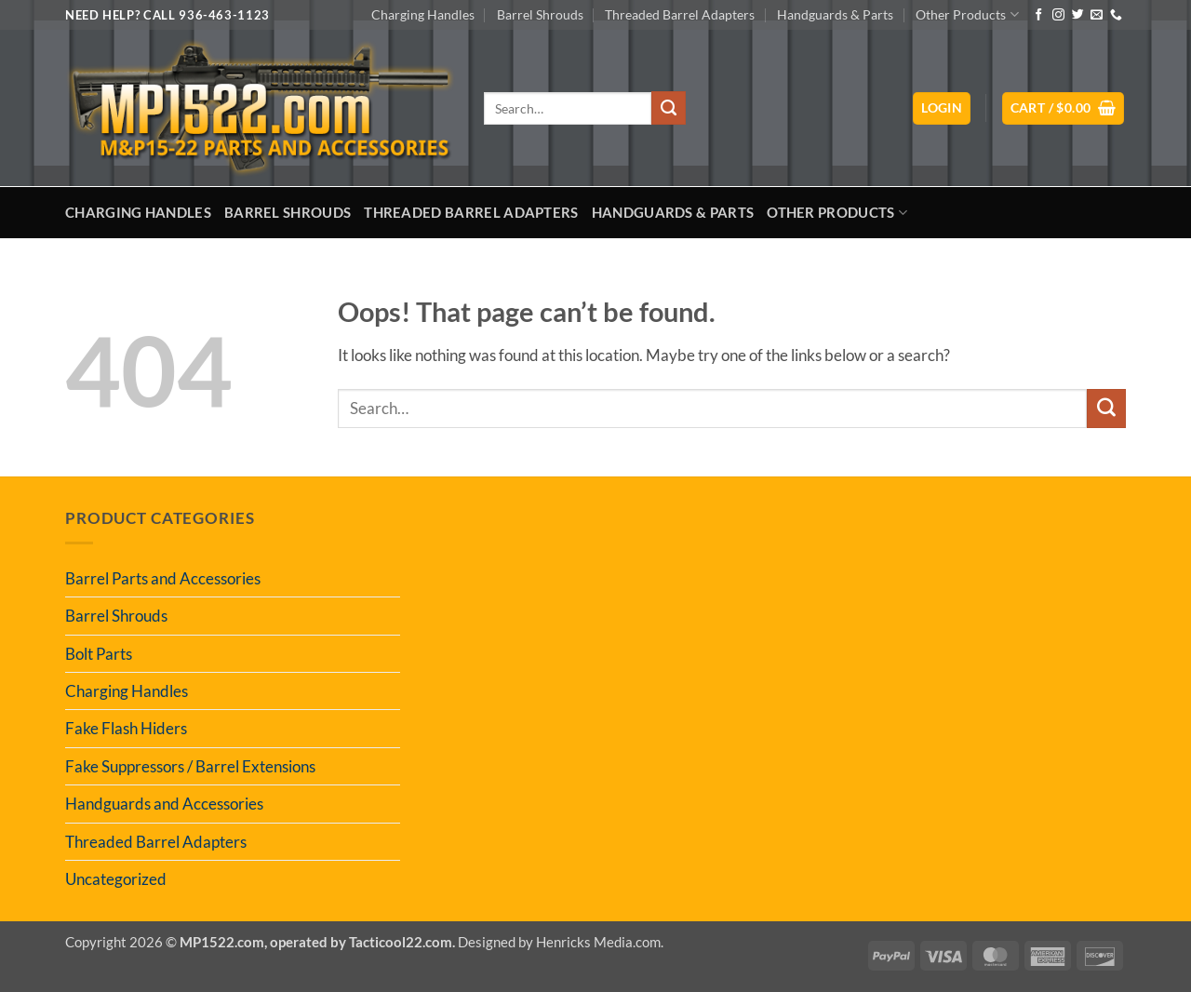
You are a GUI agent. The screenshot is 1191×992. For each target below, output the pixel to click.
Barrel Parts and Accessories (163, 578)
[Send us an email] (1097, 15)
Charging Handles (423, 14)
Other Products (967, 14)
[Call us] (1116, 15)
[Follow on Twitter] (1078, 15)
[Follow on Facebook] (1039, 15)
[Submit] (668, 108)
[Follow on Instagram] (1058, 15)
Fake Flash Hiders (126, 728)
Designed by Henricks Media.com (559, 941)
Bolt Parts (98, 654)
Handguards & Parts (835, 14)
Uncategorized (116, 879)
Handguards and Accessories (164, 803)
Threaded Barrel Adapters (680, 14)
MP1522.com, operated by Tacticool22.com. (317, 941)
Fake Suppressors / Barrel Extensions (190, 766)
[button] (941, 108)
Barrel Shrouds (540, 14)
